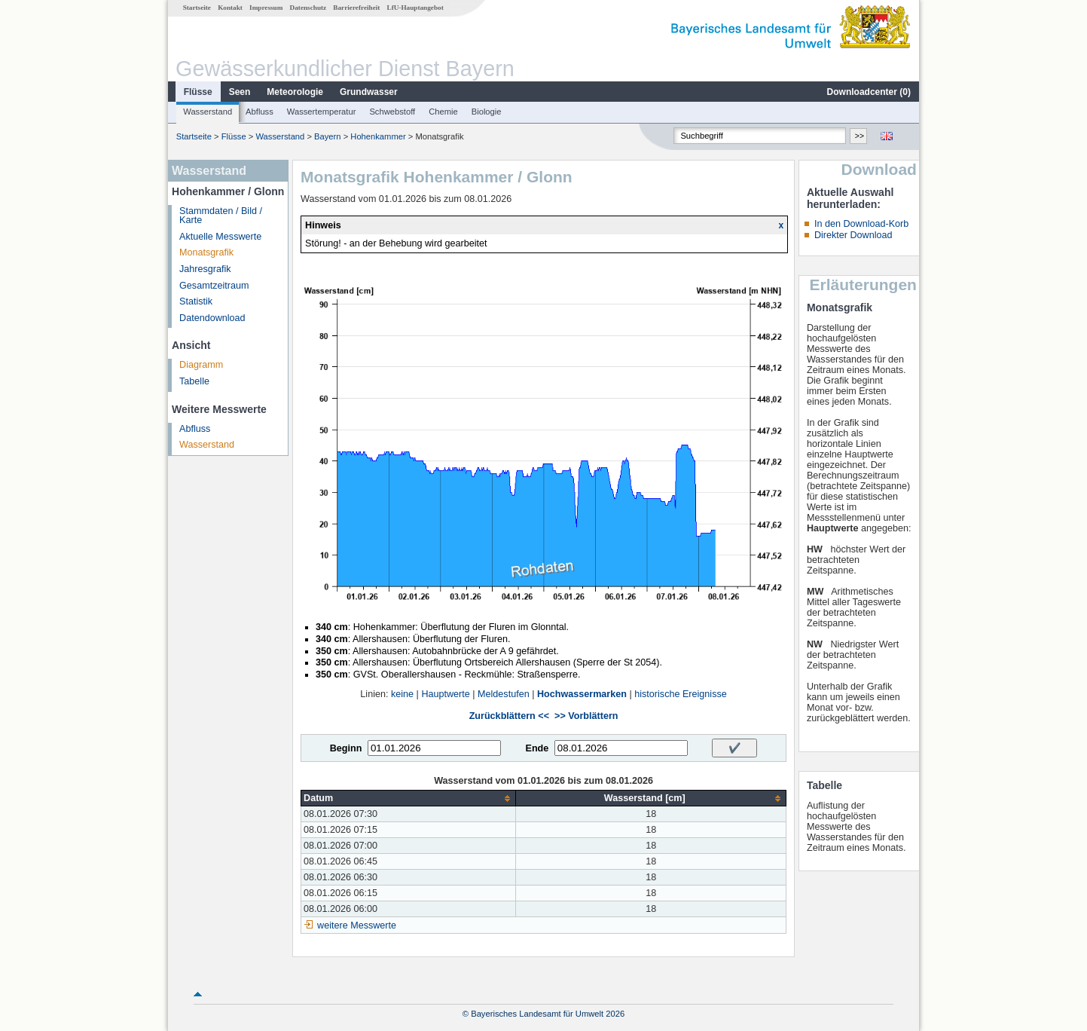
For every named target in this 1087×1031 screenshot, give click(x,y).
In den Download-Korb (861, 224)
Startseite (197, 7)
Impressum (265, 7)
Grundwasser (369, 92)
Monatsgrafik (206, 252)
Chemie (443, 111)
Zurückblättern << (509, 716)
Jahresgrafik (205, 269)
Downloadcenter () (869, 92)
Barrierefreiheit (356, 7)
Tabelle (194, 381)
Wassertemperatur (321, 111)
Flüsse (198, 92)
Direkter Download (853, 235)
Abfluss (259, 111)
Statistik (195, 301)
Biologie (487, 111)
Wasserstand (207, 111)
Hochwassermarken (582, 694)
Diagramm (201, 364)
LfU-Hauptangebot (415, 7)
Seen (240, 92)
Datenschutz (308, 7)
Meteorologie (295, 92)
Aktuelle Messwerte (220, 236)
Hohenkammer (377, 136)
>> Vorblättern (586, 716)
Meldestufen (504, 694)
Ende (536, 748)
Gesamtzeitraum (214, 285)
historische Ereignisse (680, 694)
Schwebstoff (392, 111)
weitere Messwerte (356, 925)
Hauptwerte (445, 694)
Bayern (327, 136)
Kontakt (230, 7)
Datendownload (212, 318)
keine (402, 694)
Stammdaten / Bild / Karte (220, 216)
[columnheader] (408, 798)
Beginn (346, 748)
